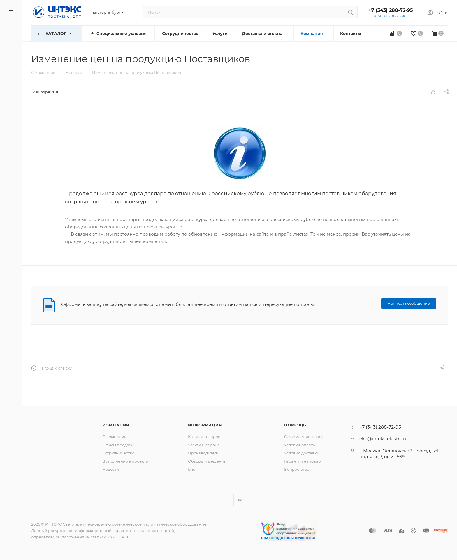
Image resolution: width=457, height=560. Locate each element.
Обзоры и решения (207, 461)
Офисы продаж (117, 444)
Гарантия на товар (302, 461)
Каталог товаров (204, 436)
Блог (192, 469)
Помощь (295, 425)
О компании (114, 436)
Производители (203, 453)
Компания (115, 425)
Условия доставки (301, 453)
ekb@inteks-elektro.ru (383, 438)
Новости (110, 469)
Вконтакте (239, 500)
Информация (205, 425)
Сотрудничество (118, 453)
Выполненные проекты (125, 461)
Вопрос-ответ (297, 469)
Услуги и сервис (203, 444)
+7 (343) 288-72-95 (390, 10)
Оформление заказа (304, 436)
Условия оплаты (300, 444)
